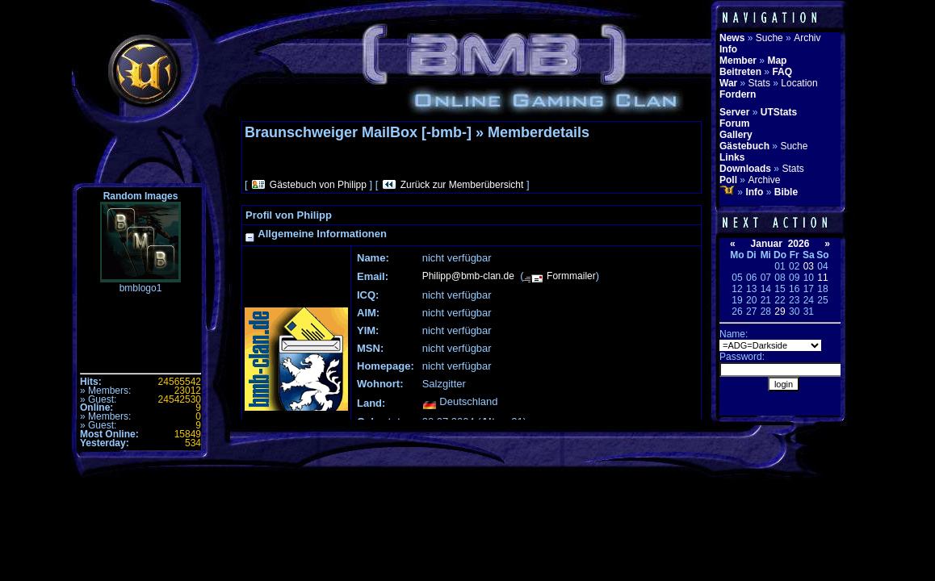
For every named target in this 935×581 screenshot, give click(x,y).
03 (808, 266)
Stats (759, 83)
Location (799, 83)
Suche (769, 38)
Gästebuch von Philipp (318, 184)
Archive (764, 180)
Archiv (807, 38)
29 (779, 311)
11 (822, 277)
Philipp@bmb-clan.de (468, 276)
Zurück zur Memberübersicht (462, 184)
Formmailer (571, 276)
